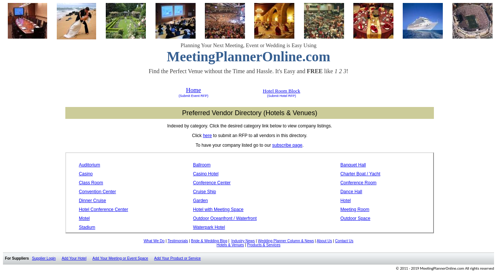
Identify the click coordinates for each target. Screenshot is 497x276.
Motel (84, 218)
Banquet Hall (353, 165)
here (207, 135)
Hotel (345, 200)
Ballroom (201, 165)
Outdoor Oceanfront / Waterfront (225, 218)
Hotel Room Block (281, 91)
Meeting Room (354, 209)
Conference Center (211, 182)
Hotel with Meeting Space (218, 209)
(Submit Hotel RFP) (281, 96)
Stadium (87, 227)
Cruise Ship (204, 191)
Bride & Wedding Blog (209, 241)
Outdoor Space (355, 218)
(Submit (184, 96)
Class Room (91, 182)
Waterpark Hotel (209, 227)
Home (193, 90)
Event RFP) (199, 96)
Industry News (243, 241)
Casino (85, 173)
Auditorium (89, 165)
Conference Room (358, 182)
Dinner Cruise (92, 200)
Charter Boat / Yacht (360, 173)
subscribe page (287, 145)
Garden (200, 200)
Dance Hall (351, 191)
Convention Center (97, 191)
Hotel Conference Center (103, 209)
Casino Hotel (206, 173)
